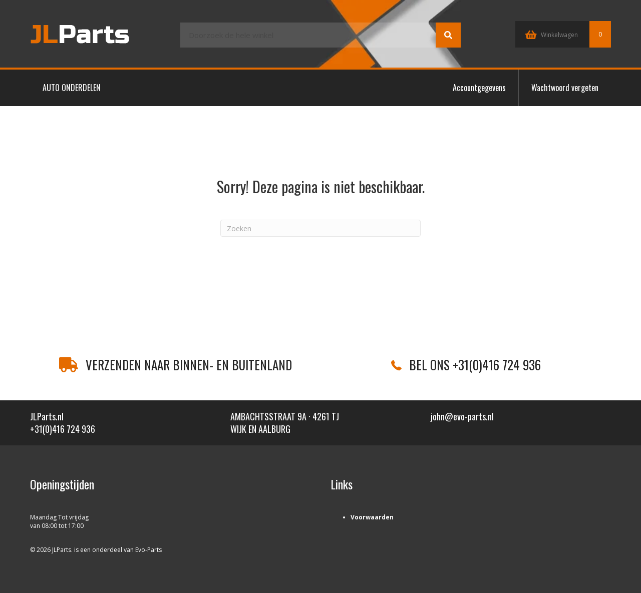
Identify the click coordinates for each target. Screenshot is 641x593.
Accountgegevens (479, 88)
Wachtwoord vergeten (564, 88)
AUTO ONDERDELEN (72, 88)
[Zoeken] (320, 228)
